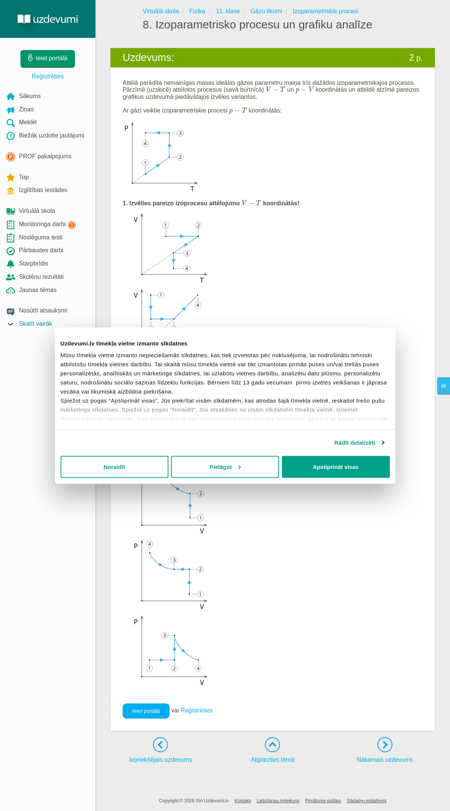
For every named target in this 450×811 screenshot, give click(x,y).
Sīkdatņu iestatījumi (366, 800)
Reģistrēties (48, 76)
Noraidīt (114, 466)
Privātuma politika (323, 800)
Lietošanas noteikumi (278, 800)
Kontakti (243, 800)
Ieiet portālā (146, 711)
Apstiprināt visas (336, 466)
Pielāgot (225, 466)
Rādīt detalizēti (355, 442)
